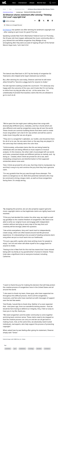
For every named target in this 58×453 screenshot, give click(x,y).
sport (15, 348)
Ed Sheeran (7, 30)
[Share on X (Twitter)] (43, 20)
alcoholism (7, 348)
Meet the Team (41, 2)
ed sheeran (47, 348)
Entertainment (22, 2)
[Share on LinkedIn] (39, 20)
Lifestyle (31, 2)
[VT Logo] (4, 2)
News (14, 2)
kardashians (22, 348)
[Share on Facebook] (48, 20)
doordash (39, 348)
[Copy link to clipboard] (35, 20)
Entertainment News (20, 9)
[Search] (52, 3)
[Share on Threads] (52, 20)
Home (4, 9)
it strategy (31, 348)
